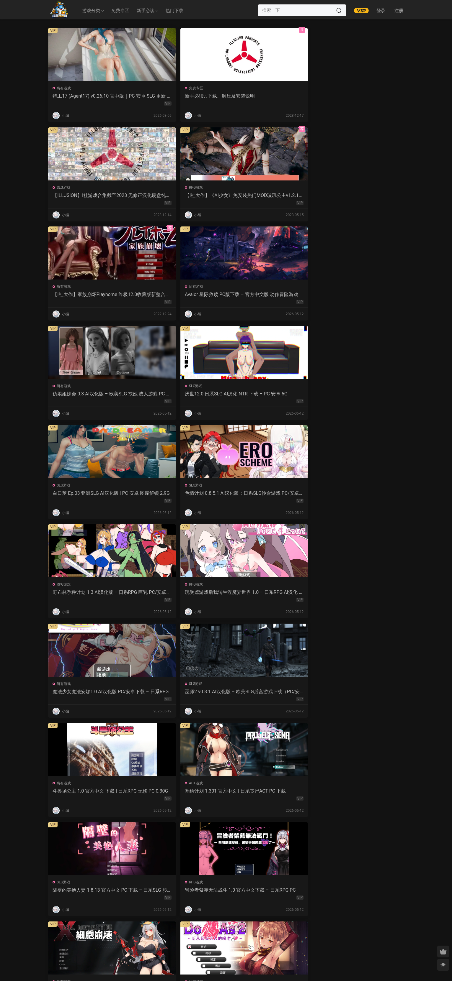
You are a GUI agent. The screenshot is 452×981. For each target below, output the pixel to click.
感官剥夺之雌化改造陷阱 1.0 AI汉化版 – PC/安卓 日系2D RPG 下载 (361, 796)
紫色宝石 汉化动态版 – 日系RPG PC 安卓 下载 (180, 796)
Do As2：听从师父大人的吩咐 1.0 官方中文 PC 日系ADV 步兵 (359, 496)
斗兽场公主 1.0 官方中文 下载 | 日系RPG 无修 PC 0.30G (271, 396)
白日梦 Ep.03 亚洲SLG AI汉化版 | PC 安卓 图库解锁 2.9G (89, 296)
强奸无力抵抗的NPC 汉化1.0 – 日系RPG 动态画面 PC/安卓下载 (90, 696)
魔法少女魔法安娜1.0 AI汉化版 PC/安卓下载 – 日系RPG (90, 396)
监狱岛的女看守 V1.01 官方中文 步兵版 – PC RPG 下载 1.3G (270, 696)
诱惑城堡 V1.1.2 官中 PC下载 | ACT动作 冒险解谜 (90, 596)
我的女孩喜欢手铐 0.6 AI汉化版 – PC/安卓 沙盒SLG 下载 (270, 896)
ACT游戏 (335, 388)
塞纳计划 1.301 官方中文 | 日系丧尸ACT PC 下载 (361, 396)
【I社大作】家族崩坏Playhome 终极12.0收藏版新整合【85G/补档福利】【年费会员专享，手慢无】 (91, 196)
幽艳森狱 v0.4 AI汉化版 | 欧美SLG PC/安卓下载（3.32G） (90, 896)
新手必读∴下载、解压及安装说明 (178, 96)
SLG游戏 (244, 88)
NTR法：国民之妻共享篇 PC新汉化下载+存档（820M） (89, 796)
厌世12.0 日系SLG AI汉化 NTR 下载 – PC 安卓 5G (360, 196)
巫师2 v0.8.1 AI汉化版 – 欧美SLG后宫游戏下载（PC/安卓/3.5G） (180, 396)
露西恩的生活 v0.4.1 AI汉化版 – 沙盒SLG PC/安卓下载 (179, 896)
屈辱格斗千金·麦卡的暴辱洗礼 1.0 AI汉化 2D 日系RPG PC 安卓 (271, 796)
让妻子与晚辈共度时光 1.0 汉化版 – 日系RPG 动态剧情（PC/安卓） (361, 596)
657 (224, 938)
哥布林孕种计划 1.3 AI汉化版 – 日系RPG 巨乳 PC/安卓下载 (269, 296)
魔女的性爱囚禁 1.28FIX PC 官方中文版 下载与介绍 (179, 696)
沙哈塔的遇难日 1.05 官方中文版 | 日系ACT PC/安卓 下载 (269, 596)
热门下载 (174, 10)
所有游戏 (65, 88)
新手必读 (145, 10)
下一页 (241, 938)
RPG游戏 (335, 88)
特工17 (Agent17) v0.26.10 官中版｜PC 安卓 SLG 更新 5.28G (89, 96)
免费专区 (120, 10)
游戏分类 (91, 10)
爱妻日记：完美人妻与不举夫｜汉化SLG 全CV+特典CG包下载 (359, 696)
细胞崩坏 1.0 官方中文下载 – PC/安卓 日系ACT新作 (271, 496)
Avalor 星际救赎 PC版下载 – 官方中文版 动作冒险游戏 (180, 196)
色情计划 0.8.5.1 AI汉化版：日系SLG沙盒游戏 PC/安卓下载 (180, 296)
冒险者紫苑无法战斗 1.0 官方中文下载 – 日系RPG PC (180, 496)
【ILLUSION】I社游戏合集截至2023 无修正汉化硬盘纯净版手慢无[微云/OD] (271, 96)
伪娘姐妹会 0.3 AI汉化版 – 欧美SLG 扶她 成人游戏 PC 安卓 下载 (271, 196)
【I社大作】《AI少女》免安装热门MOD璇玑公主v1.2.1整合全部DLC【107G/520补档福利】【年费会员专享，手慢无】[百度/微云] (360, 96)
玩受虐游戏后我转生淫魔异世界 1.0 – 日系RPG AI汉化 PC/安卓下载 (360, 296)
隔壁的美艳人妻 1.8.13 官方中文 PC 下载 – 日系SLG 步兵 (90, 496)
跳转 (270, 938)
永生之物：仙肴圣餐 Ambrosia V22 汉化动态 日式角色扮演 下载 (180, 596)
